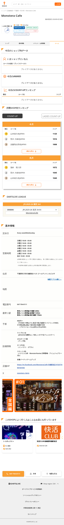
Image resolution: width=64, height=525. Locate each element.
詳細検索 (10, 11)
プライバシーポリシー (32, 502)
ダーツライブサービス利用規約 (32, 489)
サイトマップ (32, 514)
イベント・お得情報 (39, 43)
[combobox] (34, 4)
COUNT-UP (12, 116)
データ (57, 43)
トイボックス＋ (8, 441)
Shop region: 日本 (49, 484)
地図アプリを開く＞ (55, 279)
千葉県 (16, 11)
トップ (3, 11)
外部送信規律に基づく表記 (32, 508)
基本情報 (21, 43)
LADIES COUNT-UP (52, 116)
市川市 (22, 11)
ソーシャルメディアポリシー (32, 495)
